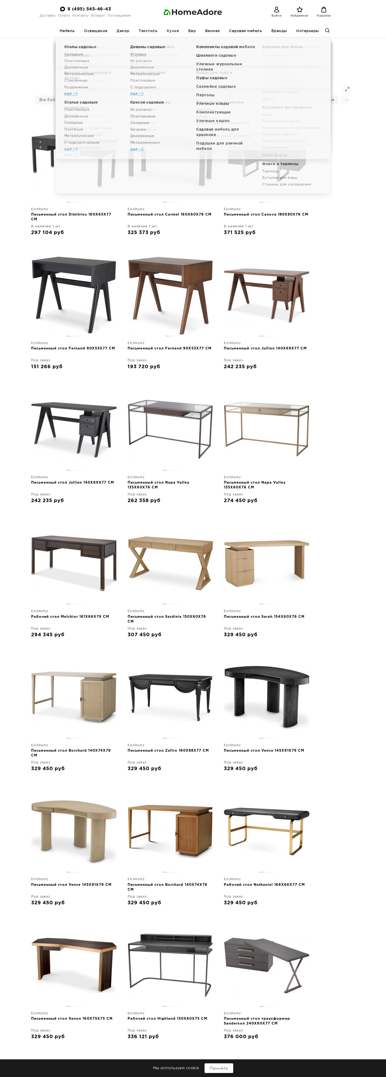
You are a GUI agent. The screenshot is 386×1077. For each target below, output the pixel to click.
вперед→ (208, 856)
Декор (123, 31)
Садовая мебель (245, 31)
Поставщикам (119, 15)
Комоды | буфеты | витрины (148, 100)
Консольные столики (250, 100)
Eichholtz (193, 42)
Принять (219, 1068)
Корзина (324, 15)
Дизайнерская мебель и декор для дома (68, 1045)
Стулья (288, 100)
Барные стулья (320, 100)
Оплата (64, 15)
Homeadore (152, 42)
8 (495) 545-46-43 (89, 9)
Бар (192, 31)
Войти (277, 15)
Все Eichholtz (51, 100)
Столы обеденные (203, 100)
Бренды (279, 31)
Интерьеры (307, 31)
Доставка (47, 15)
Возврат (98, 15)
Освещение (95, 31)
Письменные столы (93, 100)
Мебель (67, 31)
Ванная (212, 31)
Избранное (300, 15)
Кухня (173, 31)
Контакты (80, 15)
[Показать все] (347, 89)
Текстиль (148, 31)
